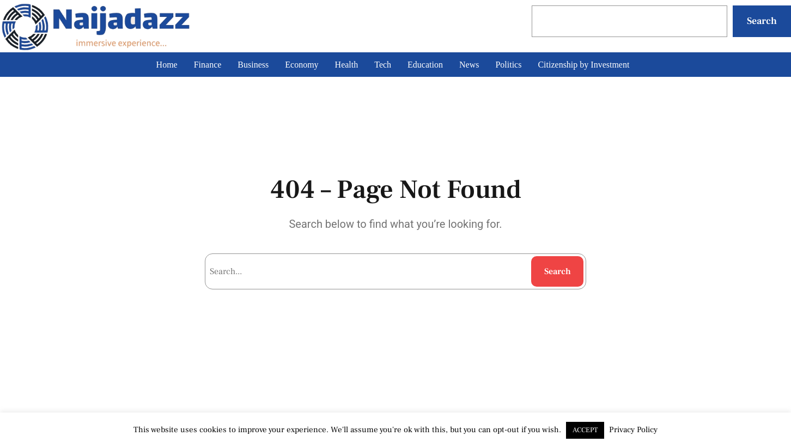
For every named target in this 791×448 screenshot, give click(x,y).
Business (253, 64)
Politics (508, 64)
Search (762, 21)
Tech (382, 64)
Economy (301, 64)
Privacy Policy (633, 430)
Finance (208, 64)
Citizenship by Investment (583, 64)
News (469, 64)
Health (346, 64)
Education (425, 64)
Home (167, 64)
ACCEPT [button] (585, 430)
